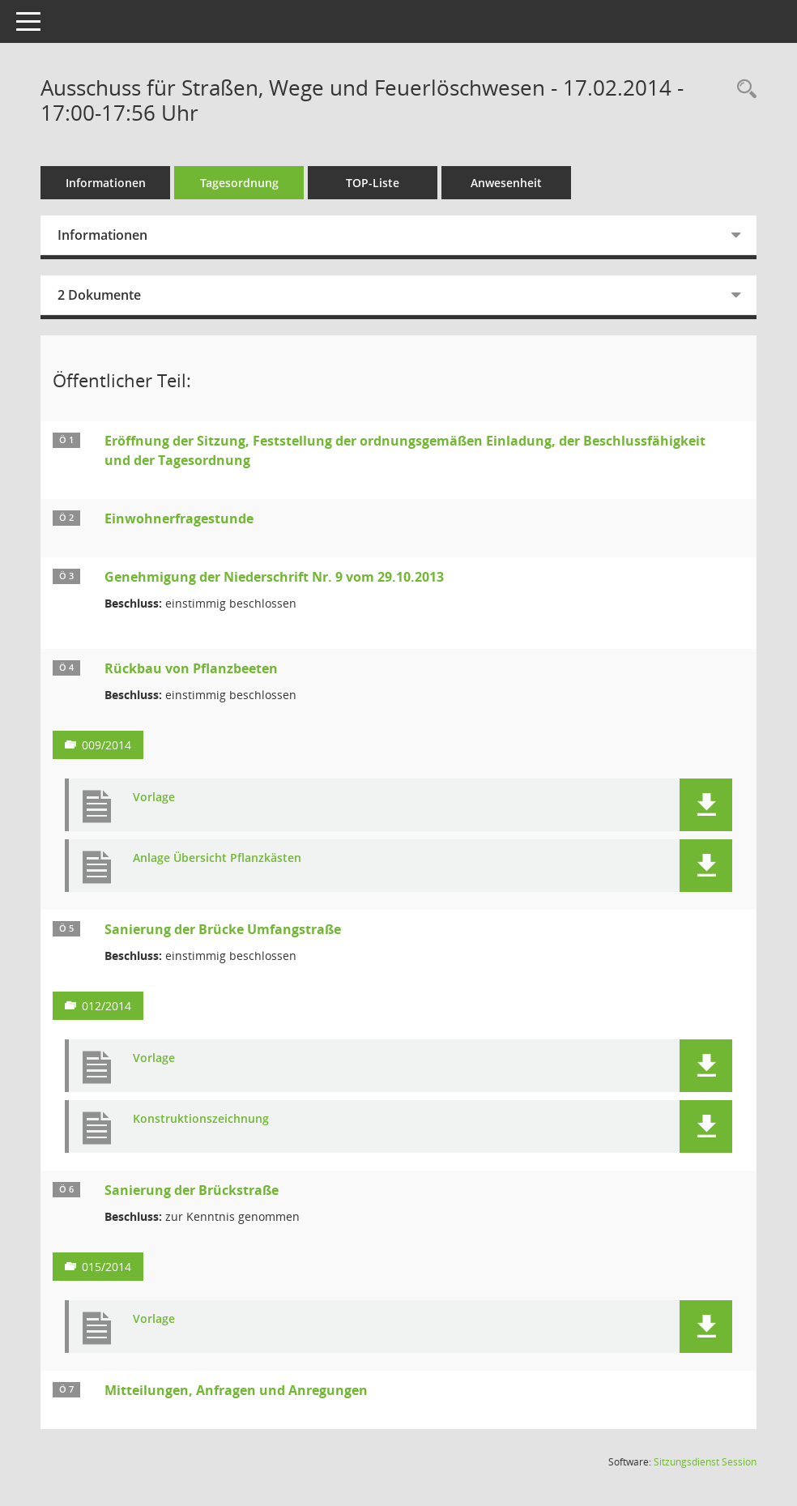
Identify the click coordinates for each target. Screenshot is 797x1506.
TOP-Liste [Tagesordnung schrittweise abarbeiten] (372, 182)
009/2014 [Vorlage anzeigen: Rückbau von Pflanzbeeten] (106, 745)
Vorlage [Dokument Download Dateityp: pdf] (154, 797)
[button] (706, 805)
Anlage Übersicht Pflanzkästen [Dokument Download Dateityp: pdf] (217, 858)
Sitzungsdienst (705, 1462)
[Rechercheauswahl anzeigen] (743, 89)
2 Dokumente (99, 295)
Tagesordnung (239, 182)
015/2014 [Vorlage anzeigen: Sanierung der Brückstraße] (106, 1266)
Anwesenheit (506, 182)
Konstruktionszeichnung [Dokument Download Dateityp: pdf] (201, 1119)
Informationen (106, 182)
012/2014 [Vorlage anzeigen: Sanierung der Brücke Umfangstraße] (106, 1005)
